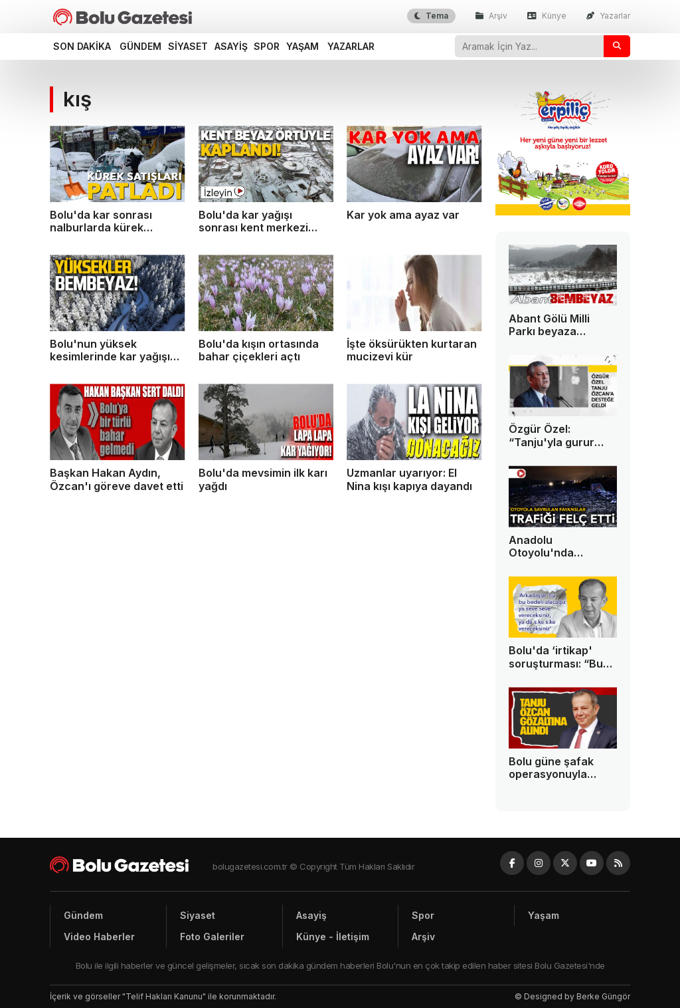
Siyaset (188, 46)
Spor (267, 46)
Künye (546, 16)
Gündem (140, 46)
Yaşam (302, 46)
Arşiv (491, 16)
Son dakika (82, 46)
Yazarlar (608, 16)
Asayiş (231, 46)
